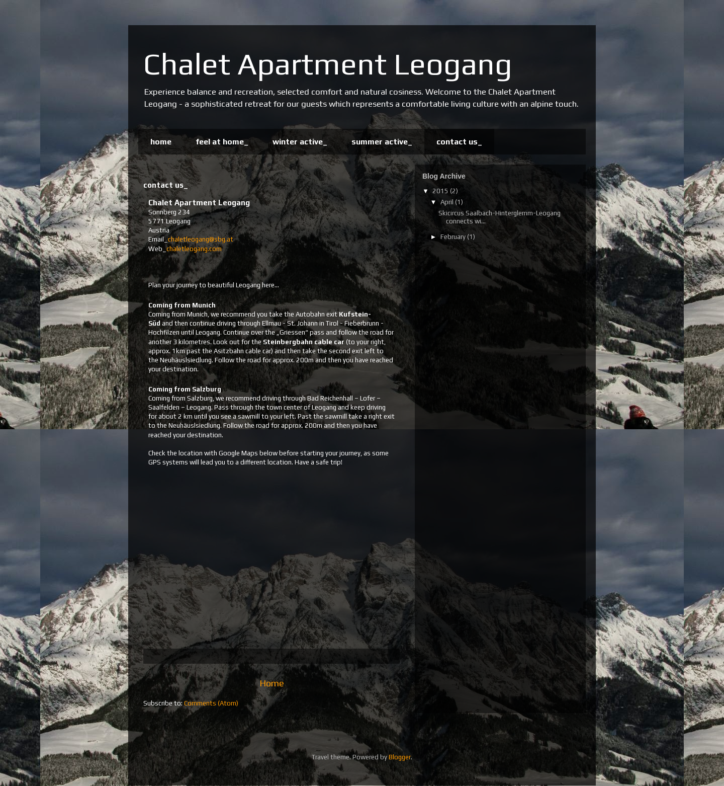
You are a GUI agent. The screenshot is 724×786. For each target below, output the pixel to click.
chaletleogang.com (194, 249)
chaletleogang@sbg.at (200, 239)
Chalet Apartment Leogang (327, 63)
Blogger (400, 757)
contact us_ (459, 141)
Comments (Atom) (211, 703)
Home (271, 683)
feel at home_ (222, 141)
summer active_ (381, 141)
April (447, 202)
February (453, 237)
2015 (441, 191)
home (160, 141)
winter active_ (300, 141)
